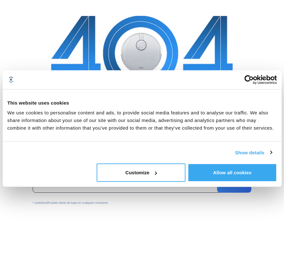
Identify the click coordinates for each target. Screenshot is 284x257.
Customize (141, 172)
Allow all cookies (232, 172)
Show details (250, 152)
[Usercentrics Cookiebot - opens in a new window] (249, 79)
